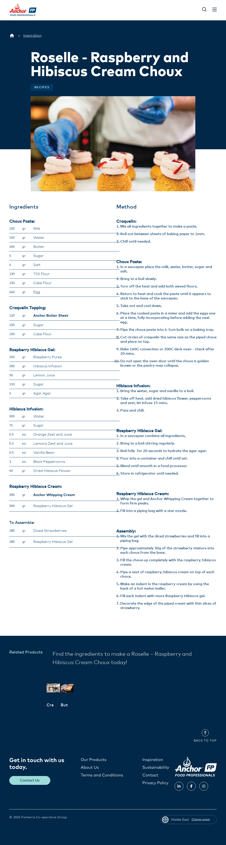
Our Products (93, 760)
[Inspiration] (32, 35)
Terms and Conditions (102, 775)
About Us (90, 767)
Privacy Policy (155, 783)
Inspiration (152, 760)
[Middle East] (12, 35)
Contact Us (30, 780)
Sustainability (155, 767)
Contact (150, 775)
